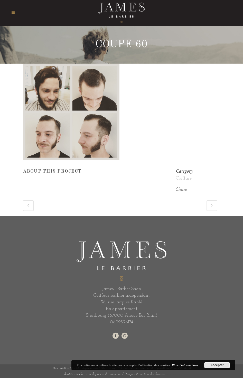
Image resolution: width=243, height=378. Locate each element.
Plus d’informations (185, 365)
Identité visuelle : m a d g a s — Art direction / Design (98, 374)
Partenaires (173, 374)
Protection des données (150, 374)
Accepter (216, 365)
